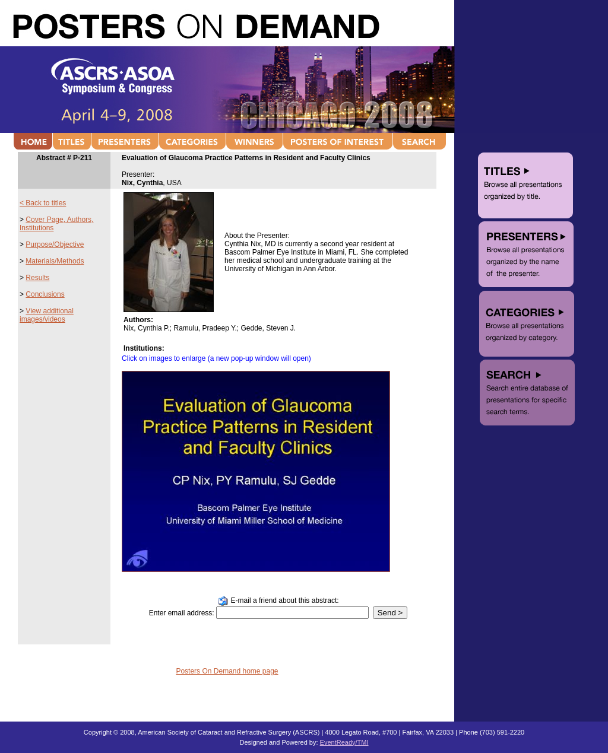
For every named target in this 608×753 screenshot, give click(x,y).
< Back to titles (43, 203)
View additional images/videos (47, 315)
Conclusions (45, 294)
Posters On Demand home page (227, 671)
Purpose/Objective (55, 244)
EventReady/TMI (344, 742)
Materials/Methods (55, 261)
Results (37, 278)
